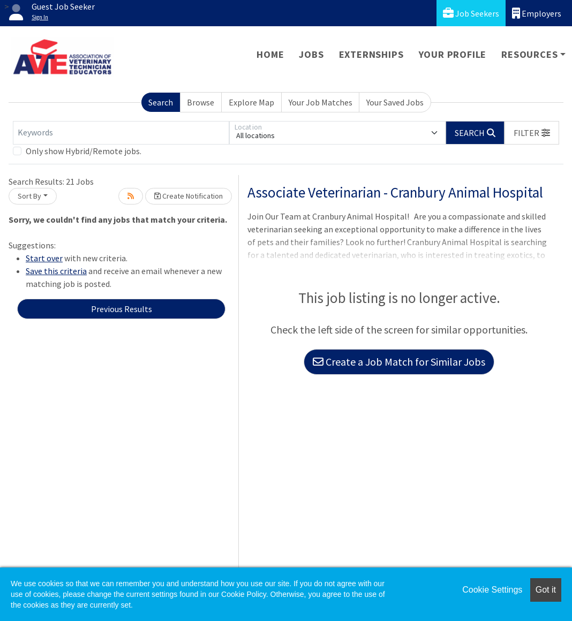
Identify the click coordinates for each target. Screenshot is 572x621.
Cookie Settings (492, 589)
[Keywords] (121, 133)
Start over (44, 258)
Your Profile (453, 54)
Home (270, 54)
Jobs (311, 54)
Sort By (29, 196)
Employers (536, 13)
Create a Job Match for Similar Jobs (399, 361)
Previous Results (121, 309)
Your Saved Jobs (395, 102)
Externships (371, 54)
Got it (546, 589)
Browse (200, 102)
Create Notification (188, 196)
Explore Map (251, 102)
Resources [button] (529, 54)
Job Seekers (471, 13)
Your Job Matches (320, 102)
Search (160, 102)
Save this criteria (56, 271)
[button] (532, 133)
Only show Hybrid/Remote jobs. (83, 151)
